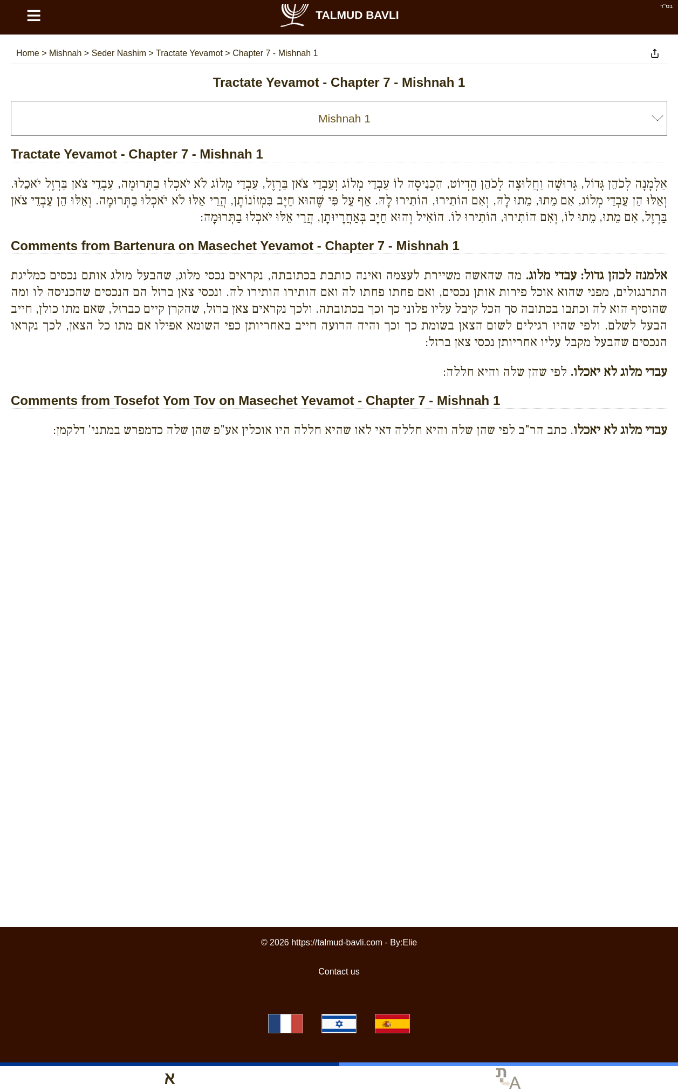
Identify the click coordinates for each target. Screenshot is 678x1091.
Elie (409, 942)
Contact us (338, 971)
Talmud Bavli (339, 15)
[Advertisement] (339, 495)
